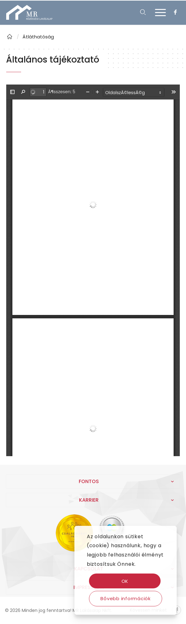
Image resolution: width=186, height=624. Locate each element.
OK (125, 581)
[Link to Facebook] (175, 12)
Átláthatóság (38, 36)
